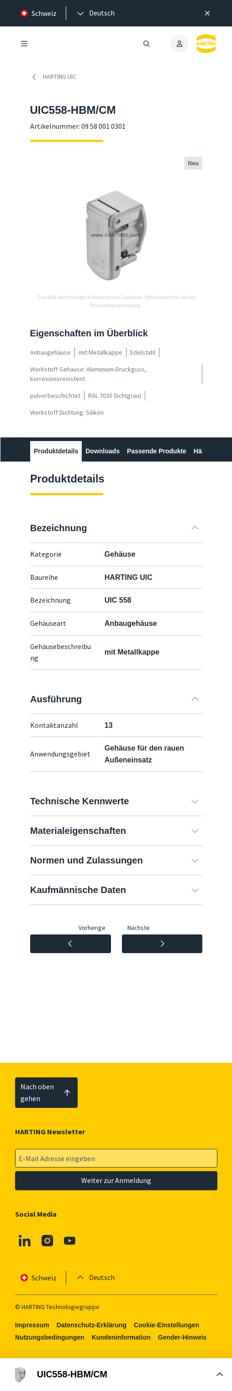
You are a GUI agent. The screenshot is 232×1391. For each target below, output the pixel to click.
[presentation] (95, 13)
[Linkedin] (24, 1240)
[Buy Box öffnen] (116, 1374)
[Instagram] (47, 1240)
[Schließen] (207, 13)
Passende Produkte (156, 451)
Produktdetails (56, 451)
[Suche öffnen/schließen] (146, 44)
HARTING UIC (53, 76)
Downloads (102, 451)
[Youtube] (69, 1240)
